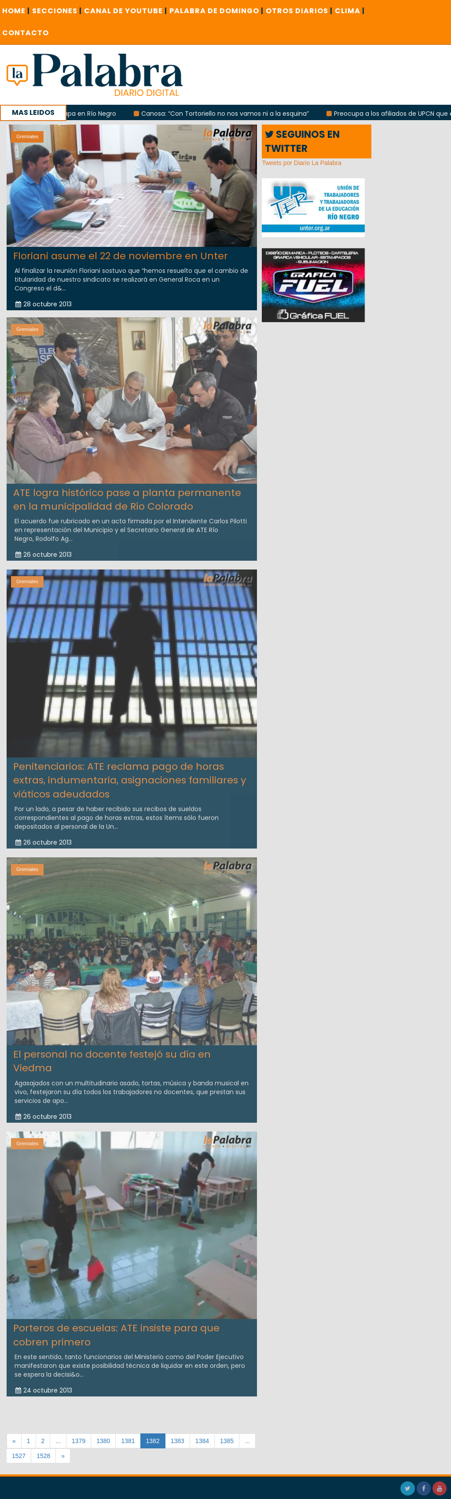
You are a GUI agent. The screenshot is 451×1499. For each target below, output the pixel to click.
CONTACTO (25, 33)
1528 (43, 1455)
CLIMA (350, 11)
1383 (177, 1440)
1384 (202, 1440)
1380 (103, 1440)
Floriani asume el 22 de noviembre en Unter (120, 255)
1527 (19, 1455)
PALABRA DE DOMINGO (216, 11)
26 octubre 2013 (43, 551)
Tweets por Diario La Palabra (301, 162)
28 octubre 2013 (43, 304)
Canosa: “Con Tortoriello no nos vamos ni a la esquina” (232, 113)
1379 (78, 1440)
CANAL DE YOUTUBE (125, 11)
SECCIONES (57, 11)
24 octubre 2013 (43, 1386)
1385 (227, 1440)
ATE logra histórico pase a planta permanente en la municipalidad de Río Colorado (127, 495)
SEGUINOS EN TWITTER (302, 141)
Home (16, 11)
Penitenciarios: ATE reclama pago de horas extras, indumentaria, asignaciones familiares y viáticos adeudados (129, 776)
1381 (128, 1440)
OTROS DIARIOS (299, 11)
